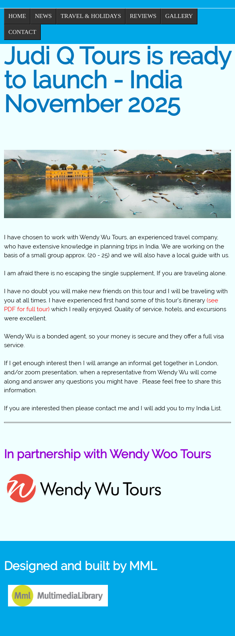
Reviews (143, 16)
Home (17, 16)
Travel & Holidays (91, 16)
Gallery (179, 16)
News (43, 16)
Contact (22, 32)
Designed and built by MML (80, 566)
